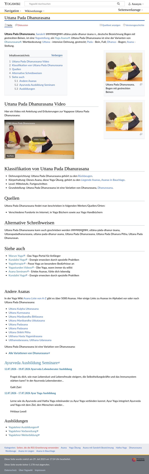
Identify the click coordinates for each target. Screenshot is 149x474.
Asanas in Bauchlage (113, 179)
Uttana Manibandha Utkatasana (27, 320)
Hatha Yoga (121, 447)
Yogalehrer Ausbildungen (23, 427)
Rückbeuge (11, 451)
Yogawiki (12, 3)
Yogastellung (42, 37)
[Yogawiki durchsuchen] (75, 3)
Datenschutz (10, 470)
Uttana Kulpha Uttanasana (24, 308)
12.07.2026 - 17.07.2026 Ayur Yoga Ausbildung (30, 393)
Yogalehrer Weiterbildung (23, 435)
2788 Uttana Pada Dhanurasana (20, 123)
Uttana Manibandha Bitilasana (26, 316)
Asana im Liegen (26, 451)
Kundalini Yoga (17, 259)
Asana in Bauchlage (45, 451)
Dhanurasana (11, 41)
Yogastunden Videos (20, 267)
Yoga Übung (75, 447)
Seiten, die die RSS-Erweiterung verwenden (38, 447)
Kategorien (9, 447)
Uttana (46, 41)
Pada (90, 41)
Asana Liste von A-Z (35, 298)
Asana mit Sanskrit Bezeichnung (98, 447)
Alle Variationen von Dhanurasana (28, 353)
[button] (39, 139)
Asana (130, 41)
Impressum (40, 470)
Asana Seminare (18, 271)
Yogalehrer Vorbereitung (22, 431)
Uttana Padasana (18, 324)
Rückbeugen (85, 175)
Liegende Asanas (90, 179)
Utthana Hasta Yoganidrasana (25, 336)
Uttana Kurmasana (19, 312)
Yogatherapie (16, 263)
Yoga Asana (61, 37)
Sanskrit (40, 34)
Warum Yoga (16, 255)
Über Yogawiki (26, 470)
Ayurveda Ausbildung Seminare (31, 362)
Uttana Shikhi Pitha (20, 332)
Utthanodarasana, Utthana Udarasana (30, 340)
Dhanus (111, 41)
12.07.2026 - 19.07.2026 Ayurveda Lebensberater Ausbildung (38, 369)
